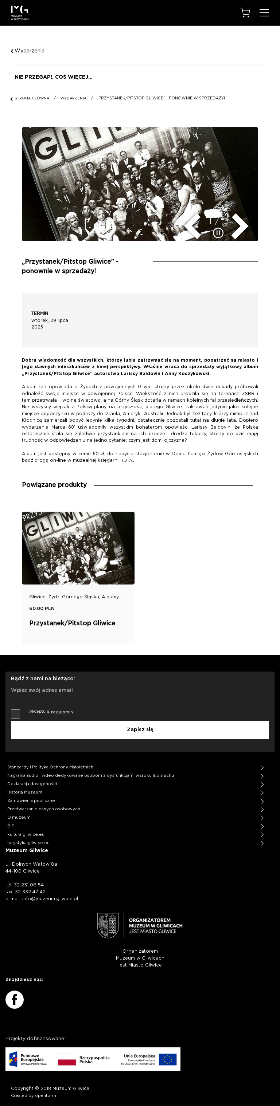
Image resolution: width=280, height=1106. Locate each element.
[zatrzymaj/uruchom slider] (219, 233)
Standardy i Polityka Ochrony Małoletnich (50, 763)
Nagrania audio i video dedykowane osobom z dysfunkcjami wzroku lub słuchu (90, 772)
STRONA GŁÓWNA (32, 98)
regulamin (62, 710)
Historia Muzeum (24, 789)
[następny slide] (245, 224)
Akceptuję (42, 709)
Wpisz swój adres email (42, 684)
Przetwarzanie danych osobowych (43, 805)
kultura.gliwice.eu (25, 830)
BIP (10, 822)
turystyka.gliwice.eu (28, 839)
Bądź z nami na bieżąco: (43, 676)
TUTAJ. (128, 460)
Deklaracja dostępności (32, 780)
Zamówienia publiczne (31, 797)
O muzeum (19, 814)
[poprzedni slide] (187, 224)
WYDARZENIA (73, 98)
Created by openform (33, 1092)
